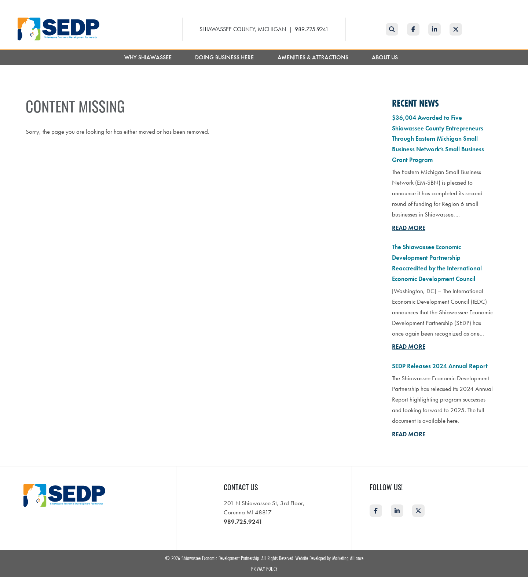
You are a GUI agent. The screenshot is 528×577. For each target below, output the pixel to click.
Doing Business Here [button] (225, 57)
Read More (408, 228)
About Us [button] (385, 57)
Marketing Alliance (347, 558)
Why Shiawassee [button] (148, 57)
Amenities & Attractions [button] (314, 57)
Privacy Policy (264, 569)
